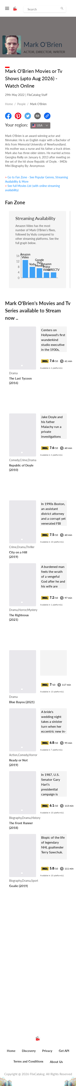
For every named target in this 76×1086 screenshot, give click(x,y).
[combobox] (40, 125)
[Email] (37, 116)
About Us (56, 1062)
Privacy (47, 1051)
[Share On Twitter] (28, 116)
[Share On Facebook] (8, 116)
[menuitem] (11, 1053)
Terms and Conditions (28, 1061)
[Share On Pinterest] (18, 116)
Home (9, 104)
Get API (64, 1051)
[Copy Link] (47, 116)
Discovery (29, 1051)
